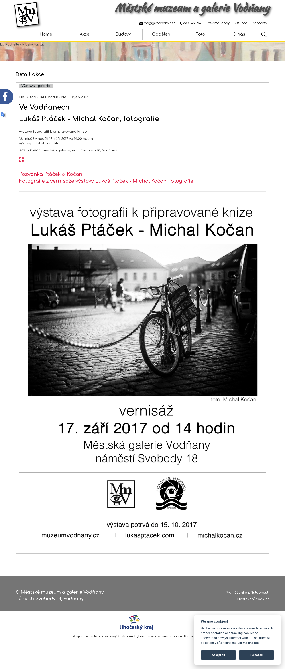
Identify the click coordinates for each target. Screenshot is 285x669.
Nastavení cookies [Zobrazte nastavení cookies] (253, 599)
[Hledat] (263, 34)
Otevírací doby (218, 23)
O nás (239, 34)
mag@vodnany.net (157, 23)
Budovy (123, 34)
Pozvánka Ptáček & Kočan (50, 179)
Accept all (218, 655)
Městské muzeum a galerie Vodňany (192, 8)
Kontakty (259, 23)
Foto (200, 34)
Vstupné (241, 23)
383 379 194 (190, 23)
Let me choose (248, 643)
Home (46, 34)
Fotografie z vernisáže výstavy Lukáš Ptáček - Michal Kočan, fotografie (106, 186)
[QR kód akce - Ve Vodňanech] (21, 165)
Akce (84, 34)
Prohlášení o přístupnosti (247, 593)
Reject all (256, 655)
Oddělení (161, 34)
